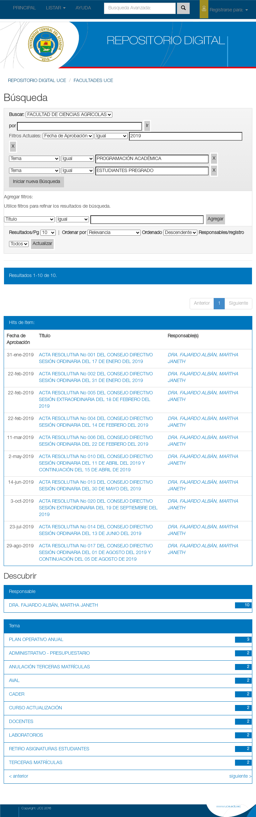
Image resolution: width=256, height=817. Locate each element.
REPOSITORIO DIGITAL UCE (37, 81)
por (12, 126)
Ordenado (152, 233)
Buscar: (16, 115)
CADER (16, 694)
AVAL (14, 681)
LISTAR (56, 8)
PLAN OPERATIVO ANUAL (36, 640)
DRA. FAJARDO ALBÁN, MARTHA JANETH (53, 605)
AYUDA (83, 8)
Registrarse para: (224, 9)
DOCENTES (21, 722)
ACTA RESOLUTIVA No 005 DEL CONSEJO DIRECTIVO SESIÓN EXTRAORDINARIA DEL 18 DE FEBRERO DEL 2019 (96, 400)
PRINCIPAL (24, 8)
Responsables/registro (221, 233)
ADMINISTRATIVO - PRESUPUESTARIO (49, 653)
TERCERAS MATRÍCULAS (35, 763)
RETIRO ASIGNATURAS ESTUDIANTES (49, 749)
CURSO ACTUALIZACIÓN (35, 708)
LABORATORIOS (26, 735)
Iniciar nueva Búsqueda (36, 182)
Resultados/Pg (24, 233)
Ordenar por (74, 233)
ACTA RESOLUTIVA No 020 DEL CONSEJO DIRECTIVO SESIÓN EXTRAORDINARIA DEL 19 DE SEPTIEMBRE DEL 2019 (98, 508)
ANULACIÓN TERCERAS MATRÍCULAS (49, 667)
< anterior (18, 776)
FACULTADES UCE (93, 81)
